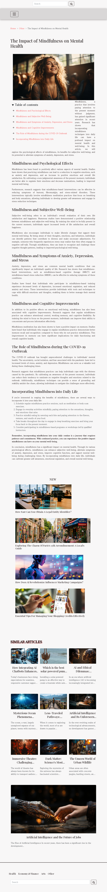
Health (12, 873)
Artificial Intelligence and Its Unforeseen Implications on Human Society (82, 718)
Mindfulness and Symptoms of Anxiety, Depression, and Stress (44, 122)
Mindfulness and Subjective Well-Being (33, 116)
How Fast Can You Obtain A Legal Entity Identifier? (43, 511)
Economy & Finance (28, 873)
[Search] (50, 3)
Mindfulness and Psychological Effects (33, 110)
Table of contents (26, 105)
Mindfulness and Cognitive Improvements (35, 127)
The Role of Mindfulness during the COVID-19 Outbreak (41, 133)
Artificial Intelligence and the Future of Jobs (53, 837)
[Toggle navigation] (14, 14)
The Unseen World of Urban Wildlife (82, 760)
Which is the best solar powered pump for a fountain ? (54, 671)
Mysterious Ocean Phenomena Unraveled (24, 716)
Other (21, 28)
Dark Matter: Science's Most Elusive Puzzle (53, 762)
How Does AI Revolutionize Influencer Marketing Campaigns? (49, 582)
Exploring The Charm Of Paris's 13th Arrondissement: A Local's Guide (49, 547)
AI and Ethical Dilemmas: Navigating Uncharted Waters (82, 673)
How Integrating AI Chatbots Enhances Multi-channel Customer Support (24, 673)
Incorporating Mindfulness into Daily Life (35, 139)
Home (13, 28)
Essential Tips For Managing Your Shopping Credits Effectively (50, 615)
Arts (43, 873)
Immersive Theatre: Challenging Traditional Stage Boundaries (24, 764)
